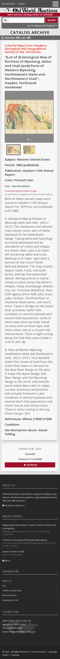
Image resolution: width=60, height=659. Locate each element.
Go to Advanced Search (42, 25)
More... (6, 560)
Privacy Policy (38, 651)
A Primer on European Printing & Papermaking (24, 539)
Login (21, 3)
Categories (8, 3)
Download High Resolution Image (21, 191)
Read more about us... (14, 505)
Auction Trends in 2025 (13, 551)
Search (51, 20)
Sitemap (15, 654)
